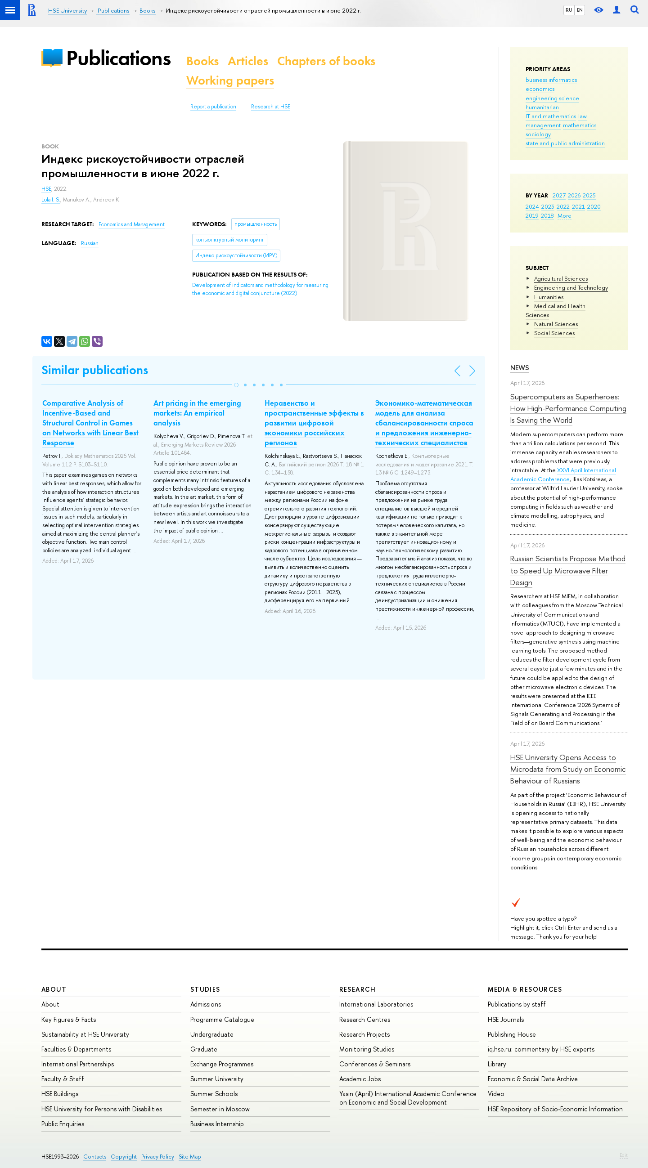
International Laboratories (376, 1004)
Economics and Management (132, 224)
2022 (563, 206)
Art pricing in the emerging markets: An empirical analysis (197, 413)
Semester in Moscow (220, 1109)
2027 (559, 195)
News (519, 367)
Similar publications (94, 370)
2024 (532, 206)
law (582, 116)
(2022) (260, 289)
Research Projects (364, 1034)
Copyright (124, 1156)
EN (580, 10)
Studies (205, 989)
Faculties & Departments (76, 1049)
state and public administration (565, 143)
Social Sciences (554, 333)
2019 (532, 215)
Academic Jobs (360, 1078)
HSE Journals (506, 1019)
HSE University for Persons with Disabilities (101, 1109)
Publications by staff (517, 1004)
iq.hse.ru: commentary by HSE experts (541, 1049)
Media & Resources (525, 989)
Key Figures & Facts (68, 1019)
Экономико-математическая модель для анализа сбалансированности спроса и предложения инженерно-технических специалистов (424, 423)
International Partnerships (77, 1064)
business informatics (551, 80)
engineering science (552, 98)
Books (202, 61)
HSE (46, 188)
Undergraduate (212, 1034)
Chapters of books (326, 61)
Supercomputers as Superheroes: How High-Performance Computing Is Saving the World (568, 408)
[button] (236, 384)
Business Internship (217, 1123)
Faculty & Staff (62, 1078)
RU (569, 10)
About (54, 989)
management (543, 125)
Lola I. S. (50, 199)
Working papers (230, 80)
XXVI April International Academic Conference (563, 474)
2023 (547, 206)
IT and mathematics (551, 116)
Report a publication (213, 106)
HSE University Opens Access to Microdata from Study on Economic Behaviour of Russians (568, 769)
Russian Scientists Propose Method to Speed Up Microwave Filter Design (568, 570)
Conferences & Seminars (374, 1064)
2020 (594, 206)
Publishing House (512, 1034)
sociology (538, 134)
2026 (574, 195)
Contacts (94, 1156)
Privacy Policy (157, 1156)
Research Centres (364, 1019)
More (565, 215)
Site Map (190, 1156)
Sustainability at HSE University (85, 1034)
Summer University (216, 1078)
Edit (624, 1155)
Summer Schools (214, 1093)
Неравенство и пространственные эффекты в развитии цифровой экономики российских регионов (314, 423)
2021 (578, 206)
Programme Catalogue (222, 1019)
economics (540, 89)
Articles (248, 61)
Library (497, 1064)
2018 (547, 215)
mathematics (579, 125)
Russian (90, 243)
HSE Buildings (59, 1093)
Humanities (548, 297)
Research (357, 989)
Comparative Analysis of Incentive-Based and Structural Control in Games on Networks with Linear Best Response (90, 423)
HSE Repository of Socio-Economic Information (555, 1109)
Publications (118, 58)
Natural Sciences (556, 324)
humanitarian (542, 107)
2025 (589, 195)
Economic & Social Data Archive (533, 1078)
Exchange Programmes (221, 1064)
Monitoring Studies (366, 1049)
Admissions (205, 1004)
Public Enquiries (62, 1123)
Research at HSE (270, 106)
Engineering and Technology (571, 287)
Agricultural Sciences (561, 278)
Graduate (203, 1049)
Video (496, 1093)
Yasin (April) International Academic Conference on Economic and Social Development (408, 1097)
